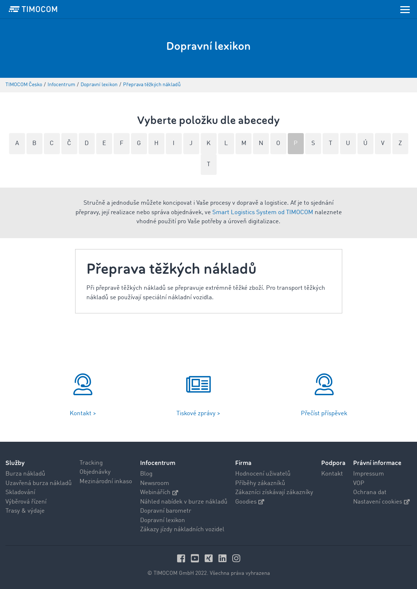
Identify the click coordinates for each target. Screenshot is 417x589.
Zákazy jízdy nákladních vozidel (182, 529)
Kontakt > (83, 413)
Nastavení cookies (381, 502)
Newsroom (154, 483)
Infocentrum (157, 463)
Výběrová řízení (25, 502)
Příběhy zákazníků (260, 483)
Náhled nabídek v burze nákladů (184, 502)
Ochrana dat (370, 492)
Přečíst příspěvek (324, 413)
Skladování (20, 492)
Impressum (368, 474)
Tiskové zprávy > (198, 413)
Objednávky (95, 472)
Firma (243, 463)
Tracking (91, 463)
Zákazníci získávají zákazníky (274, 492)
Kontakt (332, 474)
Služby (15, 463)
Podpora (333, 463)
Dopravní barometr (165, 511)
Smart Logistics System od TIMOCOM (262, 212)
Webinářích (159, 492)
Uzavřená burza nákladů (38, 483)
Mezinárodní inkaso (105, 481)
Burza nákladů (25, 474)
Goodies (249, 502)
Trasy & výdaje (25, 511)
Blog (146, 474)
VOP (358, 483)
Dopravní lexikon (162, 520)
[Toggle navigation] (405, 9)
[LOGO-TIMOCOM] (33, 9)
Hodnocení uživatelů (263, 474)
